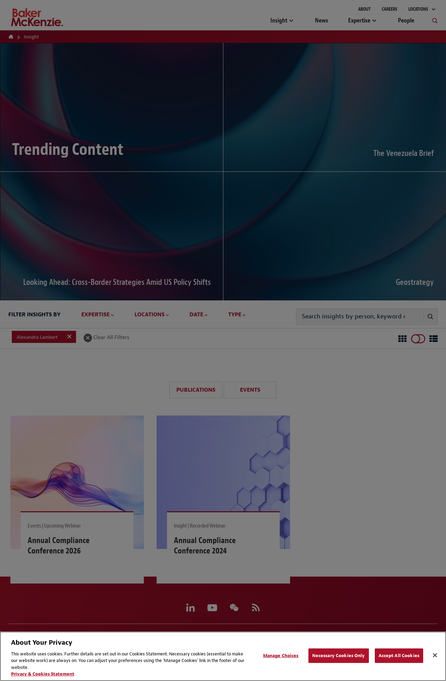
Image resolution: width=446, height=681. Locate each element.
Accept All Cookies (399, 656)
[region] (223, 656)
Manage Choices (281, 656)
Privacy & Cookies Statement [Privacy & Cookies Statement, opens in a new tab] (42, 674)
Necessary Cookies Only (338, 656)
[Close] (435, 655)
